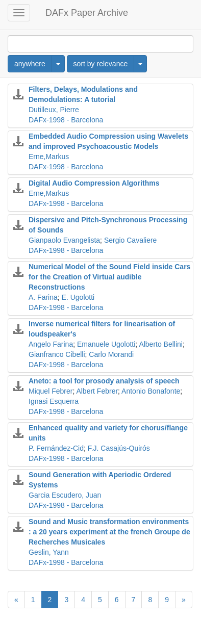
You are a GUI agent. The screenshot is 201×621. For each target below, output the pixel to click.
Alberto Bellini (161, 344)
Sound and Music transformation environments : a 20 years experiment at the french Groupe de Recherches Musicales (109, 532)
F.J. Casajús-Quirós (119, 448)
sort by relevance (100, 64)
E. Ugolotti (78, 297)
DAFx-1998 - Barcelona (66, 120)
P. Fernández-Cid (56, 448)
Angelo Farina (51, 344)
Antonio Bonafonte (150, 391)
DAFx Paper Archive (86, 13)
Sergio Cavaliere (130, 240)
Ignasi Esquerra (54, 401)
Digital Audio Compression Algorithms (94, 183)
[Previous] (16, 599)
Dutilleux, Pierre (54, 110)
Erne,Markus (49, 156)
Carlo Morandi (111, 354)
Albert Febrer (97, 391)
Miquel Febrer (50, 391)
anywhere (29, 64)
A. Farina (43, 297)
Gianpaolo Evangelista (64, 240)
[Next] (183, 599)
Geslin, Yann (49, 552)
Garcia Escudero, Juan (65, 495)
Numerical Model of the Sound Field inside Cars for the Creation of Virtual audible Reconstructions (109, 277)
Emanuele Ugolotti (106, 344)
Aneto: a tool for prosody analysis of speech (104, 381)
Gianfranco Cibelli (57, 354)
